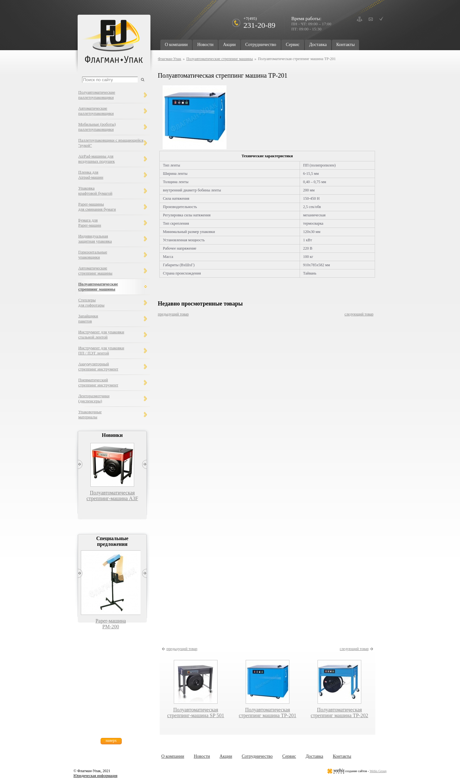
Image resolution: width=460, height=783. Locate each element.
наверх (111, 740)
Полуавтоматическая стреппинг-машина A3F (112, 495)
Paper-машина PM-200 (111, 623)
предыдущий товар (173, 314)
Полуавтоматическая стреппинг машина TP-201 (267, 712)
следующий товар (358, 314)
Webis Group (378, 771)
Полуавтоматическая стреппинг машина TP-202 (339, 712)
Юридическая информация (95, 775)
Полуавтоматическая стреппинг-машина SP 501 (195, 712)
